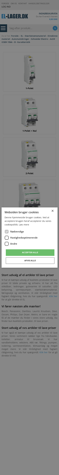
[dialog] (29, 237)
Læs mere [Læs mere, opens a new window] (24, 224)
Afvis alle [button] (30, 260)
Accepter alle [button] (30, 252)
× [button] (52, 211)
